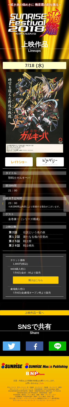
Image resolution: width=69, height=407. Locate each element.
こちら (41, 383)
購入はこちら (36, 280)
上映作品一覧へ (34, 312)
